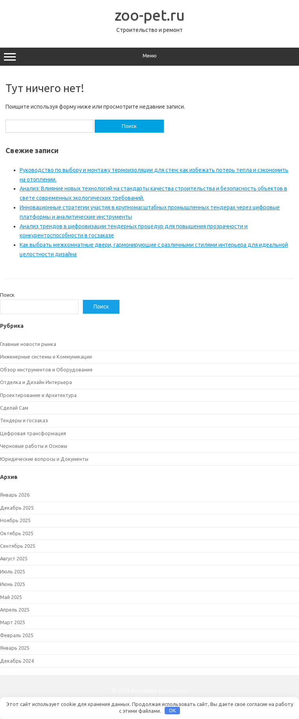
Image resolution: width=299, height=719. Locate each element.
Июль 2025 (12, 571)
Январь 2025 (14, 648)
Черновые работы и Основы (33, 446)
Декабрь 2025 (17, 507)
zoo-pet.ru (150, 15)
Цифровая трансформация (33, 433)
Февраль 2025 (16, 635)
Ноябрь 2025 (15, 520)
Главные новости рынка (28, 344)
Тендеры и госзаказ (24, 420)
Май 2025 (11, 597)
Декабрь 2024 (17, 661)
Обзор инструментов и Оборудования (46, 369)
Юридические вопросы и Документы (44, 459)
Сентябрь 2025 (17, 546)
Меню (149, 57)
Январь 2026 (14, 494)
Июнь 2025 (12, 584)
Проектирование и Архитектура (38, 395)
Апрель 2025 (14, 609)
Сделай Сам (14, 407)
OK (172, 710)
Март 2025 (12, 622)
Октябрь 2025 (16, 533)
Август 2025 (14, 558)
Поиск (7, 295)
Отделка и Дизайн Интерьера (36, 382)
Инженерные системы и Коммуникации (46, 356)
